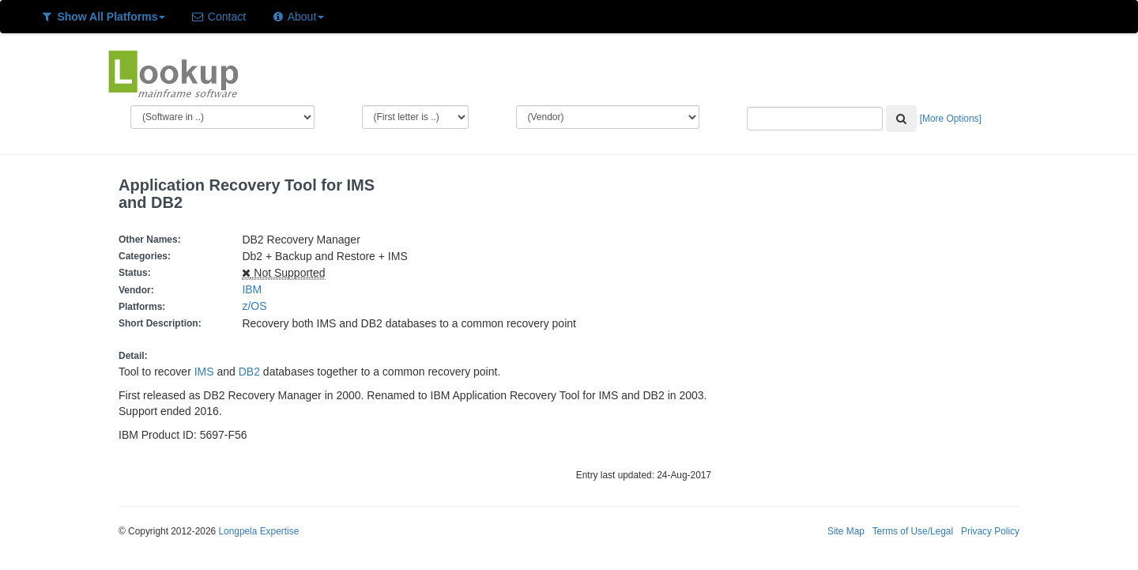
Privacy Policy (990, 531)
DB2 (249, 371)
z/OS (257, 306)
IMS (204, 371)
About (297, 16)
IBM (252, 289)
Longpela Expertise (258, 531)
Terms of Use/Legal (912, 531)
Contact (218, 16)
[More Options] (951, 118)
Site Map (846, 531)
